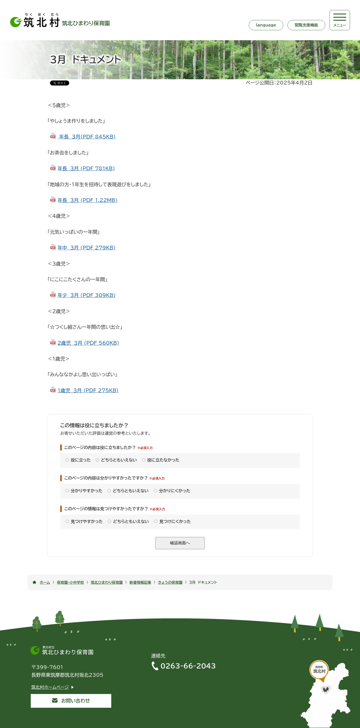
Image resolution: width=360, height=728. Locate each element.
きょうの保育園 (170, 582)
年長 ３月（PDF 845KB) (87, 136)
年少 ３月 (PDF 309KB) (87, 295)
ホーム (45, 582)
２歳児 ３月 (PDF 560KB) (88, 342)
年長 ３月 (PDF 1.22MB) (88, 200)
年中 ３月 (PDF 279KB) (87, 247)
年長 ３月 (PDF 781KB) (86, 168)
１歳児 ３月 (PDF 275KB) (88, 390)
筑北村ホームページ (50, 687)
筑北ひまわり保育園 (107, 582)
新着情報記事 (140, 582)
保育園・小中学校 (70, 582)
